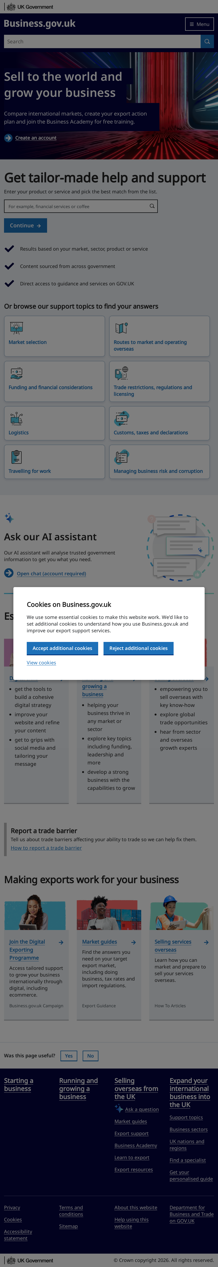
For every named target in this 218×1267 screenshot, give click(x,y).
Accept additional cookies (62, 648)
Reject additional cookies (138, 648)
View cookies (41, 662)
